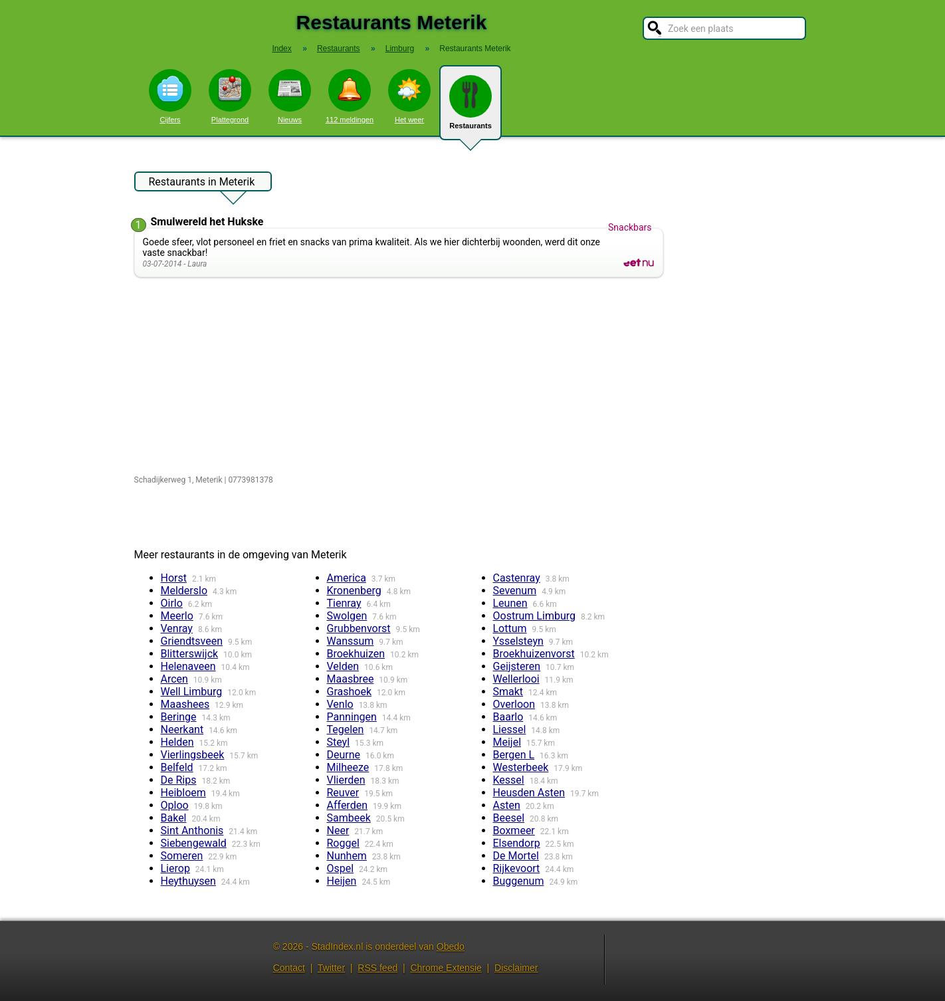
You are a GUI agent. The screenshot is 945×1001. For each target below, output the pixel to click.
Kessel (508, 780)
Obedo (451, 946)
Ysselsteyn (518, 641)
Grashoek (349, 691)
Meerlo (177, 616)
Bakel (174, 818)
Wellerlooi (516, 679)
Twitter (331, 967)
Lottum (510, 628)
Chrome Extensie (445, 967)
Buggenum (518, 881)
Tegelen (345, 729)
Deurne (344, 754)
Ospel (340, 868)
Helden (177, 742)
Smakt (508, 691)
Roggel (343, 843)
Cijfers (170, 96)
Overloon (514, 704)
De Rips (179, 780)
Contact (289, 967)
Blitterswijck (190, 653)
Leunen (510, 603)
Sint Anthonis (192, 830)
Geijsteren (517, 666)
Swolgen (347, 616)
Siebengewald (194, 843)
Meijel (507, 742)
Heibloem (183, 792)
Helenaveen (188, 666)
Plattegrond (230, 96)
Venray (177, 628)
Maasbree (350, 679)
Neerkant (182, 729)
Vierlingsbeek (193, 754)
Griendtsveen (192, 641)
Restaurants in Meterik (202, 183)
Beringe (179, 717)
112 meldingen (349, 96)
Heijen (342, 881)
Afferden (347, 805)
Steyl (338, 742)
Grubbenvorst (359, 628)
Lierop (175, 868)
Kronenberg (354, 590)
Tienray (344, 603)
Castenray (516, 578)
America (346, 578)
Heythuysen (188, 881)
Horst (174, 578)
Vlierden (346, 780)
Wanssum (350, 641)
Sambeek (349, 818)
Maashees (185, 704)
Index (281, 48)
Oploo (175, 805)
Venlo (340, 704)
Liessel (509, 729)
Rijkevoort (516, 868)
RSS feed (377, 967)
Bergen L (514, 754)
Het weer (409, 96)
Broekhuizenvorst (534, 653)
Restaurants (470, 107)
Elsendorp (516, 843)
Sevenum (515, 590)
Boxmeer (514, 830)
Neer (338, 830)
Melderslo (184, 590)
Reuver (343, 792)
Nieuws (289, 96)
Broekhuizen (356, 653)
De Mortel (516, 855)
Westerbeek (521, 767)
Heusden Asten (529, 792)
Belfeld (177, 767)
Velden (343, 666)
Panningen (352, 717)
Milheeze (348, 767)
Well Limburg (192, 691)
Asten (506, 805)
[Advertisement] (401, 377)
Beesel (509, 818)
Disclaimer (516, 967)
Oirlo (172, 603)
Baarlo (508, 717)
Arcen (174, 679)
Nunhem (347, 855)
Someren (182, 855)
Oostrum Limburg (534, 616)
